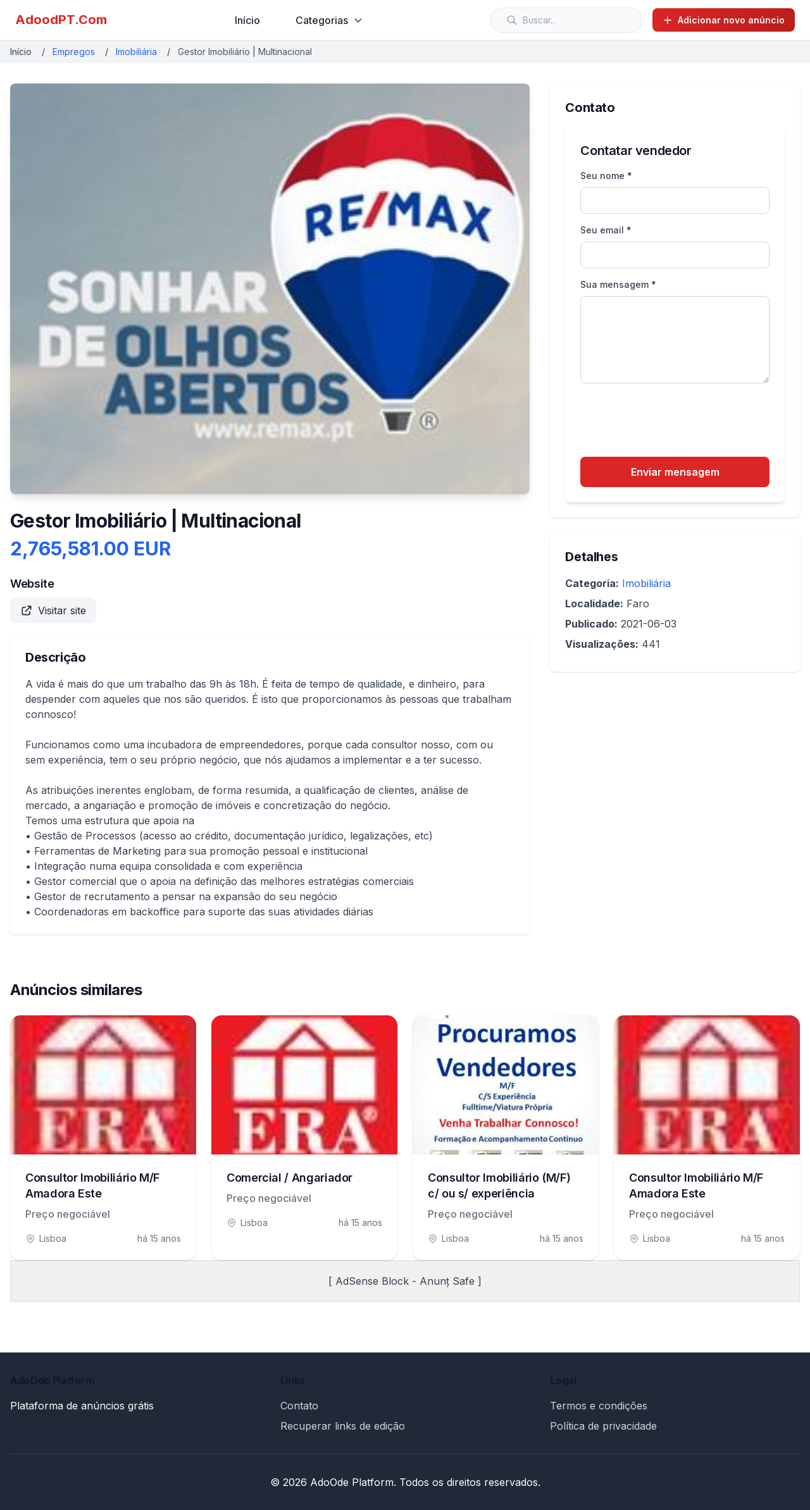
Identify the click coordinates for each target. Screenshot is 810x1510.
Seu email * (606, 230)
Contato (299, 1405)
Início (247, 20)
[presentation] (676, 422)
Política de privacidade (603, 1426)
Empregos (74, 51)
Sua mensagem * (618, 284)
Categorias (329, 20)
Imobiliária (136, 51)
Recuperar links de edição (342, 1426)
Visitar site (53, 610)
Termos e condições (598, 1405)
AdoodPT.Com (61, 19)
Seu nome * (606, 175)
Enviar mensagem (675, 472)
